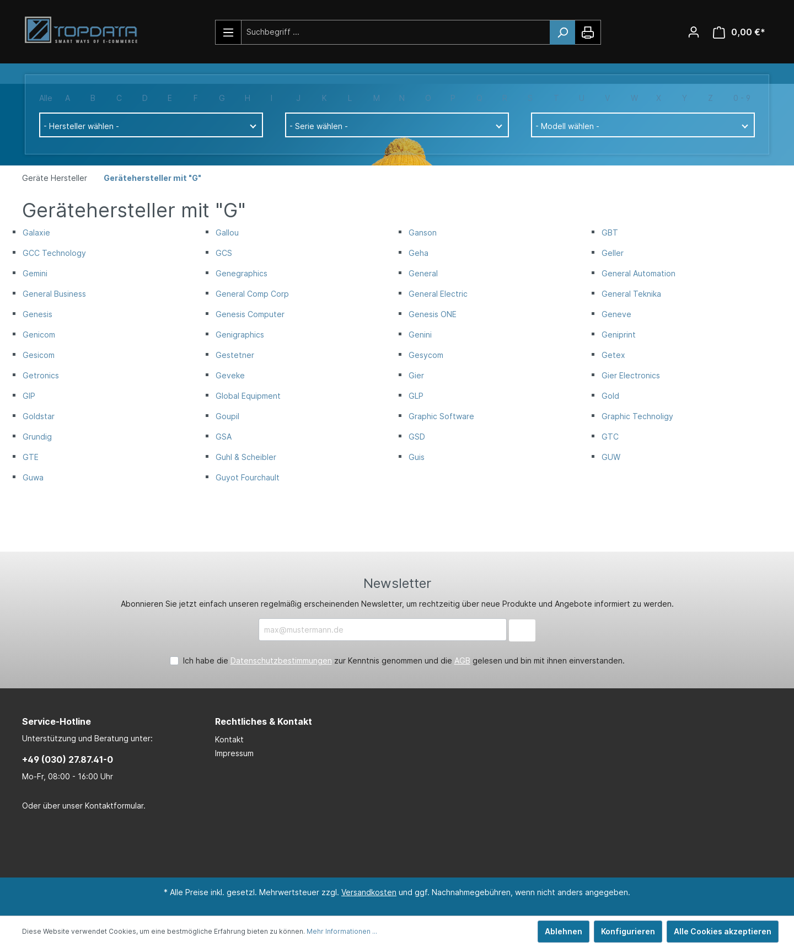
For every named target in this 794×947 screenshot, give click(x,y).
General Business (54, 293)
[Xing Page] (411, 845)
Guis (417, 457)
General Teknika (631, 293)
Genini (420, 334)
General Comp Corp (252, 293)
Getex (613, 355)
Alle (45, 98)
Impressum (234, 753)
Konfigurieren (628, 931)
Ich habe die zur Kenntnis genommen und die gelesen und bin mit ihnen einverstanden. (404, 660)
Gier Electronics (631, 375)
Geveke (230, 375)
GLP (416, 395)
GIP (29, 395)
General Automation (638, 273)
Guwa (33, 477)
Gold (610, 395)
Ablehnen (563, 931)
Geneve (616, 314)
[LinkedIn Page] (377, 845)
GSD (417, 436)
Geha (418, 253)
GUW (611, 457)
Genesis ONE (433, 314)
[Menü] (229, 32)
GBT (610, 232)
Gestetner (235, 355)
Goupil (227, 416)
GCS (224, 253)
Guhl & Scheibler (246, 457)
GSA (224, 436)
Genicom (39, 334)
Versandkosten (368, 892)
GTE (31, 457)
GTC (610, 436)
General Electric (438, 293)
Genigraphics (240, 334)
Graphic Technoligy (637, 416)
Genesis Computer (250, 314)
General (423, 273)
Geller (613, 253)
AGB (462, 660)
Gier (416, 375)
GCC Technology (54, 253)
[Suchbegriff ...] (396, 31)
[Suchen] (562, 32)
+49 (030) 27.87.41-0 (67, 759)
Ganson (423, 232)
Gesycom (426, 355)
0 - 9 (741, 98)
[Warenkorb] (739, 32)
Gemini (35, 273)
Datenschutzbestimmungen (281, 660)
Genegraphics (241, 273)
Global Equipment (248, 395)
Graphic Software (441, 416)
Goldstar (39, 416)
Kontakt (229, 739)
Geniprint (619, 334)
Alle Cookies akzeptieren (722, 931)
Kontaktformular (114, 805)
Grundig (37, 436)
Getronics (41, 375)
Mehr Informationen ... (342, 931)
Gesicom (39, 355)
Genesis (37, 314)
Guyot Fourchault (248, 477)
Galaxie (36, 232)
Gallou (227, 232)
